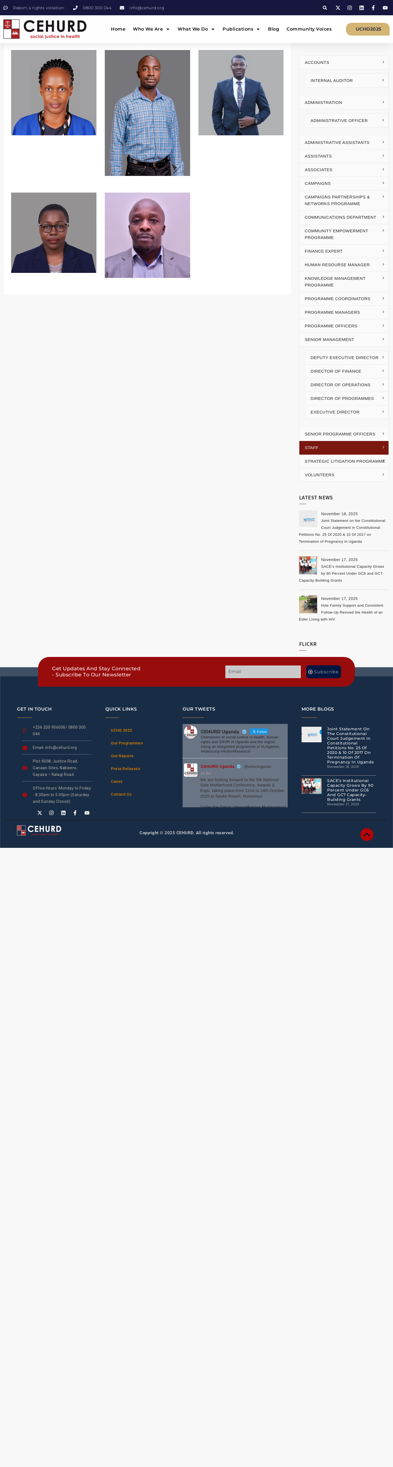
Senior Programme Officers (340, 434)
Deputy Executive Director (345, 357)
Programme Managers (332, 312)
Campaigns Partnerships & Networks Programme (337, 200)
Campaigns (318, 183)
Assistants (318, 156)
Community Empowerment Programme (337, 234)
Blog (273, 29)
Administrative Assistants (337, 142)
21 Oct (206, 773)
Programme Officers (331, 325)
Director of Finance (336, 371)
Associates (319, 169)
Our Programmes (127, 743)
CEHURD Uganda (218, 766)
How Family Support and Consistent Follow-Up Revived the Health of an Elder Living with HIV (341, 612)
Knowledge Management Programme (335, 281)
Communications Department (341, 217)
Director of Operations (340, 384)
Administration (323, 102)
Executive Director (335, 412)
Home (118, 29)
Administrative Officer (339, 120)
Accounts (317, 62)
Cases (117, 781)
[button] (325, 7)
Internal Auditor (332, 80)
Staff (312, 447)
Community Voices (309, 29)
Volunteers (320, 474)
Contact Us (121, 794)
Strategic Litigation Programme (345, 461)
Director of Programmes (342, 398)
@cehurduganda (257, 767)
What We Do (196, 29)
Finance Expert (324, 251)
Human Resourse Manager (337, 264)
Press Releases (125, 768)
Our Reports (122, 756)
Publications (241, 29)
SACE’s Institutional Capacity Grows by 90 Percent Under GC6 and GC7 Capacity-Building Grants (341, 573)
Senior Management (329, 339)
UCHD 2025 (121, 730)
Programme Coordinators (337, 298)
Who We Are (151, 29)
